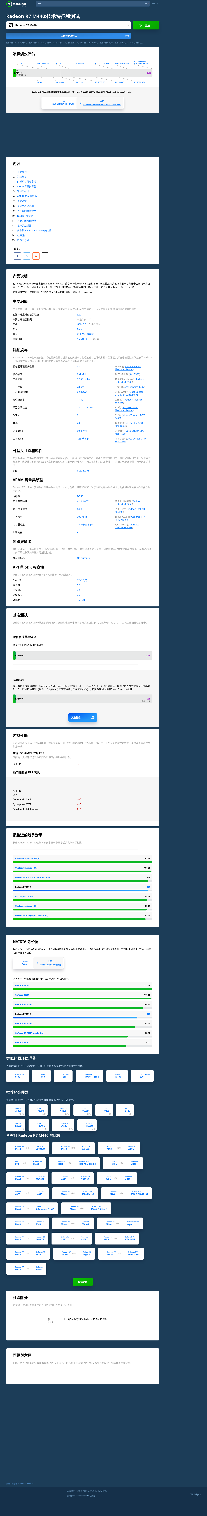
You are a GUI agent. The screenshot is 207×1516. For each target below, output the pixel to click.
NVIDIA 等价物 (25, 215)
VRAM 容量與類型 (26, 186)
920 (79, 312)
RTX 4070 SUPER (102, 63)
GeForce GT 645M (23, 1002)
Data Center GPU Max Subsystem (129, 391)
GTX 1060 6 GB (43, 63)
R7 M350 (46, 42)
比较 (144, 25)
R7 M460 (93, 42)
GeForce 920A (22, 1040)
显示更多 (82, 1280)
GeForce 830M (22, 993)
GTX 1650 (21, 63)
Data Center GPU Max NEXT (129, 423)
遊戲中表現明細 (25, 206)
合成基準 (22, 201)
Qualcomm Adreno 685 (26, 866)
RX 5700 (79, 82)
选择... (128, 25)
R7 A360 (22, 42)
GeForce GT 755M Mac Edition (29, 1031)
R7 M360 (57, 42)
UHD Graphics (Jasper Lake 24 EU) (31, 913)
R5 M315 (11, 42)
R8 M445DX (121, 42)
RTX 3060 (60, 63)
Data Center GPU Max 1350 (130, 438)
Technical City (16, 4)
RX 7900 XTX (139, 82)
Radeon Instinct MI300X (128, 399)
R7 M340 (34, 42)
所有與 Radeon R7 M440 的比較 (34, 230)
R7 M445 (81, 42)
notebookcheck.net (80, 1496)
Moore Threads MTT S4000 (130, 415)
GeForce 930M (22, 983)
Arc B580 (134, 372)
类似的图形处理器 (26, 220)
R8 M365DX (106, 42)
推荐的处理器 (24, 225)
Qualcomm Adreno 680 (26, 904)
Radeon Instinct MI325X (128, 501)
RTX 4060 (80, 63)
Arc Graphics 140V (134, 385)
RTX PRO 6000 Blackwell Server (141, 62)
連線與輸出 (23, 191)
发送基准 (82, 715)
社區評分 (22, 235)
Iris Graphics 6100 (24, 894)
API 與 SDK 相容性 (27, 196)
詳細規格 (22, 176)
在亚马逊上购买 (95, 36)
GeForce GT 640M (23, 1021)
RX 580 (40, 82)
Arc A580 (60, 82)
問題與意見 (23, 240)
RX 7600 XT (100, 82)
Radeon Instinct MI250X (130, 508)
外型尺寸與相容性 (26, 181)
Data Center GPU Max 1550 (129, 430)
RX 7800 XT (119, 82)
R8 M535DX (136, 42)
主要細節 (22, 171)
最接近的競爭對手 (26, 210)
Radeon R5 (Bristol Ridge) (27, 856)
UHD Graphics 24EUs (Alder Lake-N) (32, 875)
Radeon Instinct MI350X (129, 379)
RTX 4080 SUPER (122, 63)
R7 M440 (70, 42)
